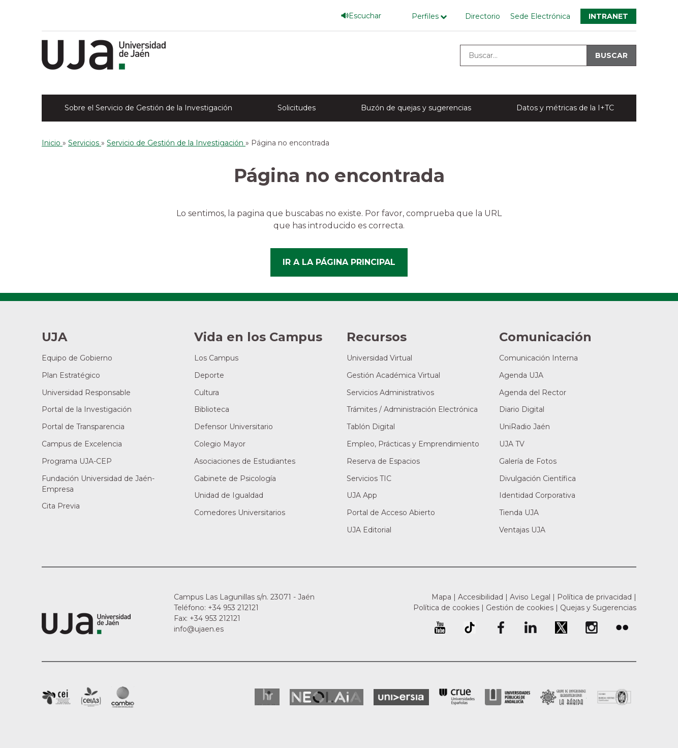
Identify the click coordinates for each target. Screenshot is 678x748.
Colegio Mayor (219, 443)
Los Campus (216, 358)
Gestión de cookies (519, 607)
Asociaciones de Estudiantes (244, 461)
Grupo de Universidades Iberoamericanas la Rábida (563, 697)
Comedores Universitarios (239, 512)
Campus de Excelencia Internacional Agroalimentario (91, 697)
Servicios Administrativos (390, 392)
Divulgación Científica (537, 478)
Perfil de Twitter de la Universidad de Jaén (561, 627)
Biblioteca (211, 409)
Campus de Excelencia (82, 443)
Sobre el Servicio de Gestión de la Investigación (148, 107)
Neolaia (326, 697)
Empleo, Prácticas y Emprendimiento (413, 443)
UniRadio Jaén (524, 426)
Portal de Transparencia (83, 426)
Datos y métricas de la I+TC (565, 107)
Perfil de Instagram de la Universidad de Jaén (591, 627)
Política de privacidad (594, 597)
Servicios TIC (369, 478)
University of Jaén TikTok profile (470, 627)
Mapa (441, 597)
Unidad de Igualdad (228, 495)
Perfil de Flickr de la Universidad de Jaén (622, 627)
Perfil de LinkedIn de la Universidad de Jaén (531, 627)
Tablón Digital (371, 426)
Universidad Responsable (86, 392)
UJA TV (512, 443)
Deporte (209, 375)
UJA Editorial (369, 529)
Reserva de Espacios (383, 461)
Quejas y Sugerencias (598, 607)
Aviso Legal (530, 597)
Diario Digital (521, 409)
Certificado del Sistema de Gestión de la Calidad (614, 695)
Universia (401, 697)
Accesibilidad (480, 597)
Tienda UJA (519, 512)
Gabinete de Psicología (235, 478)
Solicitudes (297, 107)
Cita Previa (61, 506)
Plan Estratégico (71, 375)
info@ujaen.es (199, 629)
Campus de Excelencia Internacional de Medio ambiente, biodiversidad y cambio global (122, 697)
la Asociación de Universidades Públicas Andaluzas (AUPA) (507, 697)
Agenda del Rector (532, 392)
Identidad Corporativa (537, 495)
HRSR (267, 697)
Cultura (206, 392)
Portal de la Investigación (87, 409)
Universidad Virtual (379, 358)
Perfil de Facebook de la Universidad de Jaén (500, 627)
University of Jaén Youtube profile (440, 627)
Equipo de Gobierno (77, 358)
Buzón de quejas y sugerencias (416, 107)
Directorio (482, 16)
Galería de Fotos (528, 461)
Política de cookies (446, 607)
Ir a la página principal (339, 262)
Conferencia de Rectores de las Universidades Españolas (457, 697)
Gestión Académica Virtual (393, 375)
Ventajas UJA (522, 529)
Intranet (608, 16)
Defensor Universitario (233, 426)
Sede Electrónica (540, 16)
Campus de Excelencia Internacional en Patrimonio (56, 697)
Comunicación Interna (538, 358)
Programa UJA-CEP (77, 461)
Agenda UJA (521, 375)
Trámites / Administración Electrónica (412, 409)
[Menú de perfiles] (432, 16)
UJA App (362, 495)
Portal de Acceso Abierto (391, 512)
